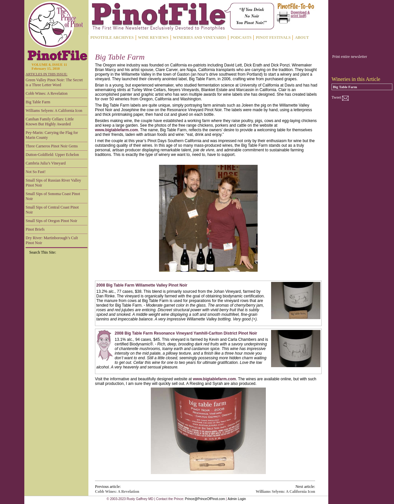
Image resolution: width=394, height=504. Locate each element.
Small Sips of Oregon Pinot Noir (51, 220)
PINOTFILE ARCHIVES (112, 37)
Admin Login (237, 499)
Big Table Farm (38, 102)
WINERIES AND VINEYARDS (199, 37)
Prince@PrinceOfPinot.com (205, 499)
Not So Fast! (36, 171)
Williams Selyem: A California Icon (54, 110)
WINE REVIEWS (153, 37)
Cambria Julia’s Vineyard (46, 163)
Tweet (336, 97)
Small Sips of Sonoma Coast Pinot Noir (53, 196)
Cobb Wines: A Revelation (47, 93)
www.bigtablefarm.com (116, 130)
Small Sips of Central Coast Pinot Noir (52, 209)
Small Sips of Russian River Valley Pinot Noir (53, 183)
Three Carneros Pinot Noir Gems (52, 146)
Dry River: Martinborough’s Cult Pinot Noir (52, 240)
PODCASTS (240, 37)
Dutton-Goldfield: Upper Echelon (52, 154)
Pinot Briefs (35, 229)
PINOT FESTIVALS (273, 37)
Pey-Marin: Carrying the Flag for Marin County (52, 135)
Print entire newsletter (349, 56)
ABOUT (302, 37)
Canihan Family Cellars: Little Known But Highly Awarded (50, 121)
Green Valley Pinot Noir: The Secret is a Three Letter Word (54, 82)
